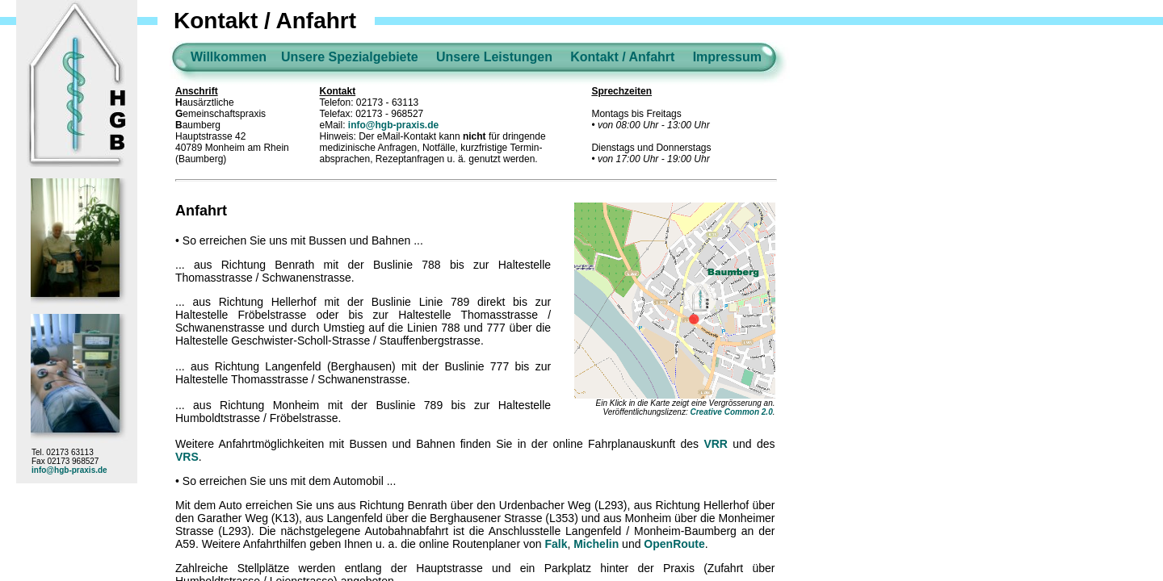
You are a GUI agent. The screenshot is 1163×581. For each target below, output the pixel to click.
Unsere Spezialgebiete (349, 57)
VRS (187, 456)
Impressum (727, 57)
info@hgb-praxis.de (69, 470)
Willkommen (229, 57)
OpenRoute (674, 543)
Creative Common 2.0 (731, 412)
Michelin (596, 543)
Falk (555, 543)
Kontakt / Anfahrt (622, 57)
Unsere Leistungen (494, 57)
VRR (715, 443)
